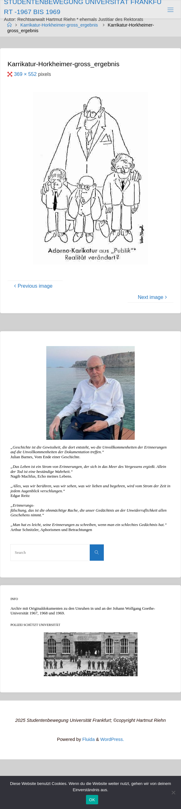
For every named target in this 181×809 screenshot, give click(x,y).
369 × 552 (26, 74)
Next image (153, 297)
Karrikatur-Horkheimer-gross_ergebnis (59, 24)
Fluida (88, 739)
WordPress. (112, 739)
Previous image (33, 286)
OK (92, 799)
